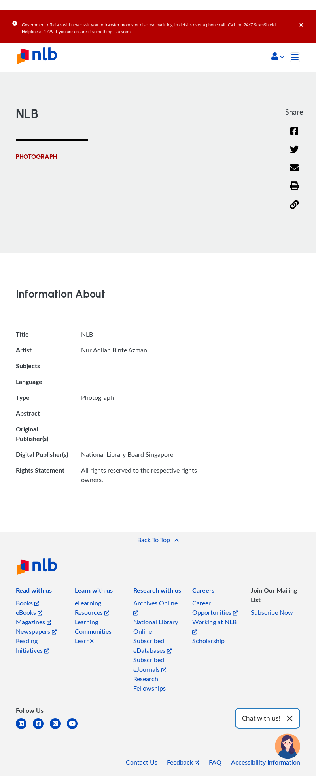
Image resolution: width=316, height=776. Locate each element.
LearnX (84, 641)
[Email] (294, 173)
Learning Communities (93, 627)
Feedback (183, 762)
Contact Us (141, 762)
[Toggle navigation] (295, 57)
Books (27, 603)
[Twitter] (294, 154)
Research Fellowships (149, 683)
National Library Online (155, 627)
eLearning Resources (92, 608)
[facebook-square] (41, 728)
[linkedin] (24, 728)
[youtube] (75, 728)
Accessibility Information (265, 762)
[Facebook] (294, 136)
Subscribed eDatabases (152, 646)
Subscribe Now (272, 612)
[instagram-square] (58, 728)
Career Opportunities (215, 608)
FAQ (215, 762)
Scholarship (208, 641)
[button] (277, 57)
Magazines (33, 622)
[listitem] (34, 592)
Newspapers (36, 631)
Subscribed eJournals (149, 664)
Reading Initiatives (32, 646)
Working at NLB (214, 626)
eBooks (29, 612)
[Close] (306, 19)
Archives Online (155, 607)
